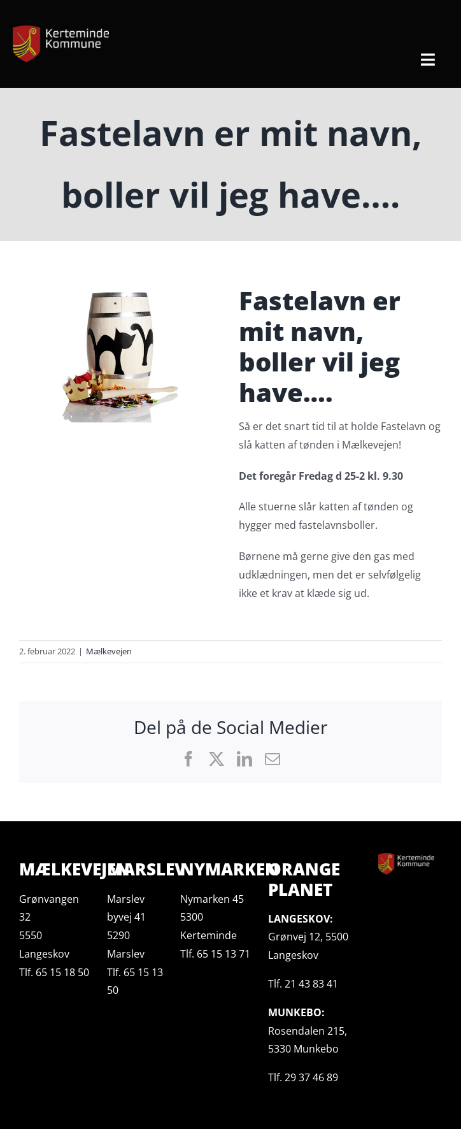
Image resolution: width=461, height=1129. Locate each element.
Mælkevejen (109, 651)
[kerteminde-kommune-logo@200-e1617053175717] (61, 31)
